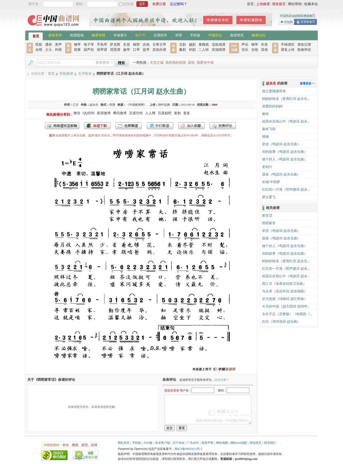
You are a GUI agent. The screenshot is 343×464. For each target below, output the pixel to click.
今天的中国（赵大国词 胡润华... (286, 306)
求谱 (178, 34)
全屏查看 (128, 125)
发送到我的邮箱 (62, 125)
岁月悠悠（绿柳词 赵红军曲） (284, 299)
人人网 (150, 113)
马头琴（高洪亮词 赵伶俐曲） (284, 291)
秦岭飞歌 (269, 129)
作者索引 (120, 34)
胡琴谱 (102, 50)
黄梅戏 (204, 44)
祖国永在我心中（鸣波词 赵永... (286, 121)
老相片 (267, 167)
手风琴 (102, 44)
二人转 (204, 50)
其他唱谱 (218, 50)
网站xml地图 (239, 442)
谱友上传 (287, 50)
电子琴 (89, 44)
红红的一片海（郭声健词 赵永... (286, 189)
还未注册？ (221, 380)
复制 (177, 113)
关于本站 (178, 442)
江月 (76, 104)
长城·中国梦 (271, 182)
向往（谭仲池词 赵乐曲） (281, 321)
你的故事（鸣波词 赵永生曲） (284, 152)
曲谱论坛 (258, 34)
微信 (76, 113)
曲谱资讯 (237, 34)
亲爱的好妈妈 (272, 106)
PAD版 (148, 442)
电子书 (140, 34)
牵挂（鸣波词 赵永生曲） (281, 144)
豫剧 (182, 50)
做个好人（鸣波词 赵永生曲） (284, 159)
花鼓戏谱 (218, 44)
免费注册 (159, 4)
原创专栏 (55, 34)
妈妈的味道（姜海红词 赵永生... (286, 99)
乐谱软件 (160, 34)
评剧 (192, 50)
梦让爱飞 (269, 197)
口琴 (136, 50)
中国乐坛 (215, 34)
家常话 (267, 215)
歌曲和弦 (304, 50)
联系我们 (270, 442)
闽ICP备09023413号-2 (188, 449)
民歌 (38, 44)
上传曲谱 (263, 4)
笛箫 (77, 50)
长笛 (126, 44)
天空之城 (156, 62)
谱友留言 (279, 4)
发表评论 (223, 125)
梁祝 (191, 62)
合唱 (38, 50)
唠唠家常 (269, 223)
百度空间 (136, 113)
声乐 (245, 44)
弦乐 (245, 50)
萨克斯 (115, 44)
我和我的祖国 (175, 62)
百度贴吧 (165, 113)
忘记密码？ (178, 4)
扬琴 (126, 50)
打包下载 (97, 125)
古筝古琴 (159, 44)
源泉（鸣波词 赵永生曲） (281, 174)
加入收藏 (191, 125)
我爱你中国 (205, 62)
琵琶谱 (115, 50)
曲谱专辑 (98, 34)
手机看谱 (160, 125)
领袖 (265, 136)
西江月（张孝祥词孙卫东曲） (284, 284)
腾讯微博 (120, 113)
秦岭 (265, 114)
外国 (58, 50)
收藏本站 (311, 4)
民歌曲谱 (66, 73)
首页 (250, 4)
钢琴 (77, 44)
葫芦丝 (89, 50)
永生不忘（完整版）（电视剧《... (287, 314)
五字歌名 (85, 73)
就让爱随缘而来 (274, 91)
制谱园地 (77, 34)
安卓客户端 (162, 442)
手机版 (195, 34)
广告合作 (193, 442)
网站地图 (222, 442)
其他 (264, 50)
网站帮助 (295, 4)
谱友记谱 (304, 44)
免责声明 (207, 442)
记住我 (128, 4)
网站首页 (124, 442)
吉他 (146, 44)
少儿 (48, 50)
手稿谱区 (287, 44)
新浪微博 (104, 113)
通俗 (48, 44)
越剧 (192, 44)
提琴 (146, 50)
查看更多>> (307, 83)
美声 (58, 44)
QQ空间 (88, 113)
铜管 (136, 44)
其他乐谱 (159, 50)
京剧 (182, 44)
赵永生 (94, 104)
